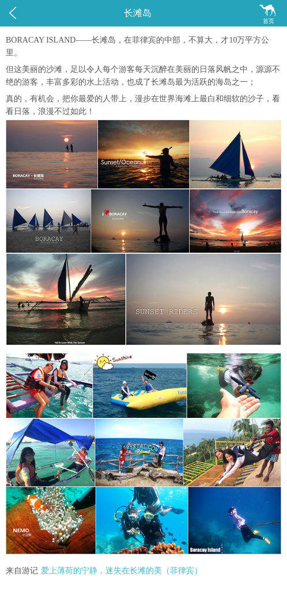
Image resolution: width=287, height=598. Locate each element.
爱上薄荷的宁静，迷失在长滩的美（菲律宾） (121, 570)
